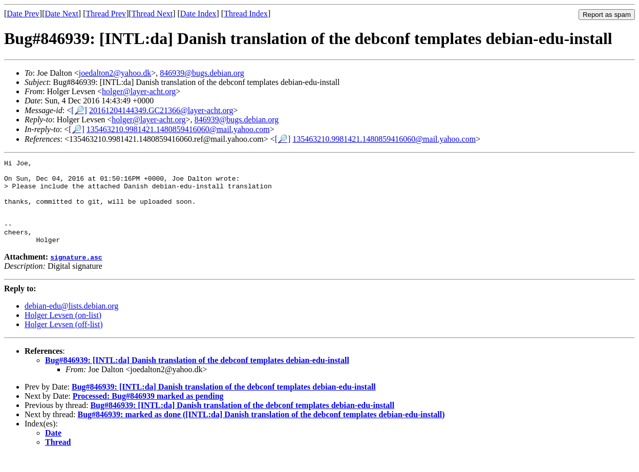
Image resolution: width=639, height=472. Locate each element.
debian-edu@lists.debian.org (71, 322)
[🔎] (79, 110)
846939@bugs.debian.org (202, 73)
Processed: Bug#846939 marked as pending (148, 413)
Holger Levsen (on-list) (63, 332)
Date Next (61, 13)
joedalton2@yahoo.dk (115, 73)
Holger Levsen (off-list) (64, 341)
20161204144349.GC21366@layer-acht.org (161, 110)
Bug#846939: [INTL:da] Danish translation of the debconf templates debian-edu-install (197, 377)
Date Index (198, 13)
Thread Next (152, 13)
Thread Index (246, 13)
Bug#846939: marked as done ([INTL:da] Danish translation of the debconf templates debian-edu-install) (261, 431)
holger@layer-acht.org (139, 91)
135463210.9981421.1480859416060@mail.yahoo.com (178, 129)
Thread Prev (106, 13)
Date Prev (23, 13)
